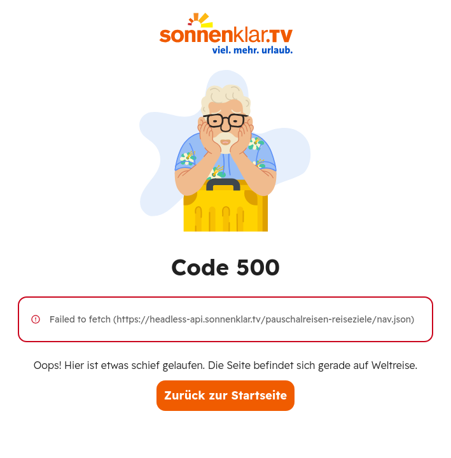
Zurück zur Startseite (225, 395)
